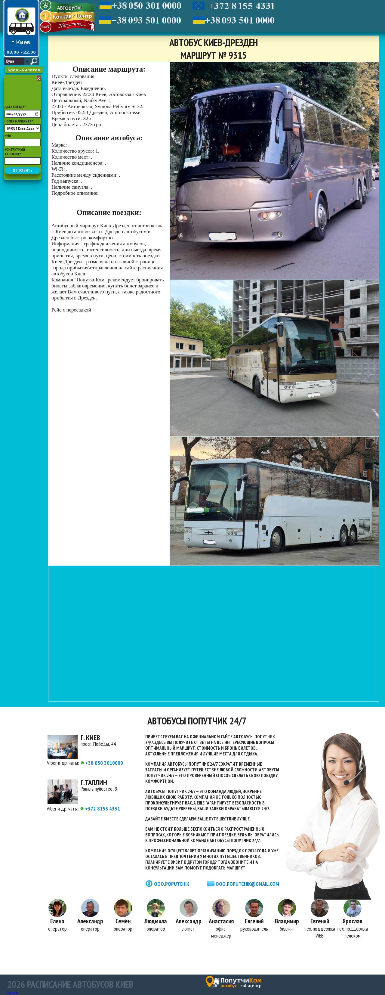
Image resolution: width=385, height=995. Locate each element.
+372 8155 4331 (100, 808)
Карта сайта (12, 992)
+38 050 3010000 (101, 762)
